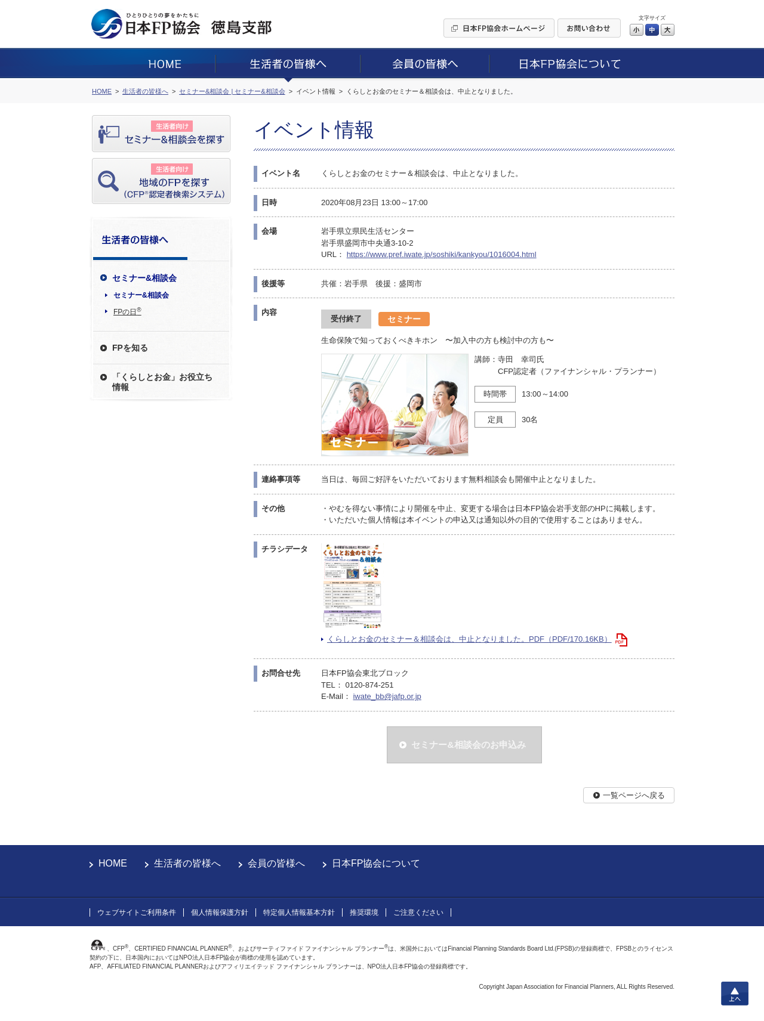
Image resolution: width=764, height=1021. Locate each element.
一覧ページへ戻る (634, 795)
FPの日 (127, 311)
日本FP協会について (376, 863)
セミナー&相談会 (141, 295)
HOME (112, 863)
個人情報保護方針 (219, 912)
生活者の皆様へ (187, 863)
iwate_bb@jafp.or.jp (387, 696)
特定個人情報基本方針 (299, 912)
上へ (734, 993)
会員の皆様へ (276, 863)
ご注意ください (418, 912)
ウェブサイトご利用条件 (136, 912)
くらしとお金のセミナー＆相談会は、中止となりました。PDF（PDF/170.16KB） (469, 639)
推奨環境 (364, 912)
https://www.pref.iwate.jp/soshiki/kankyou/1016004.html (442, 254)
